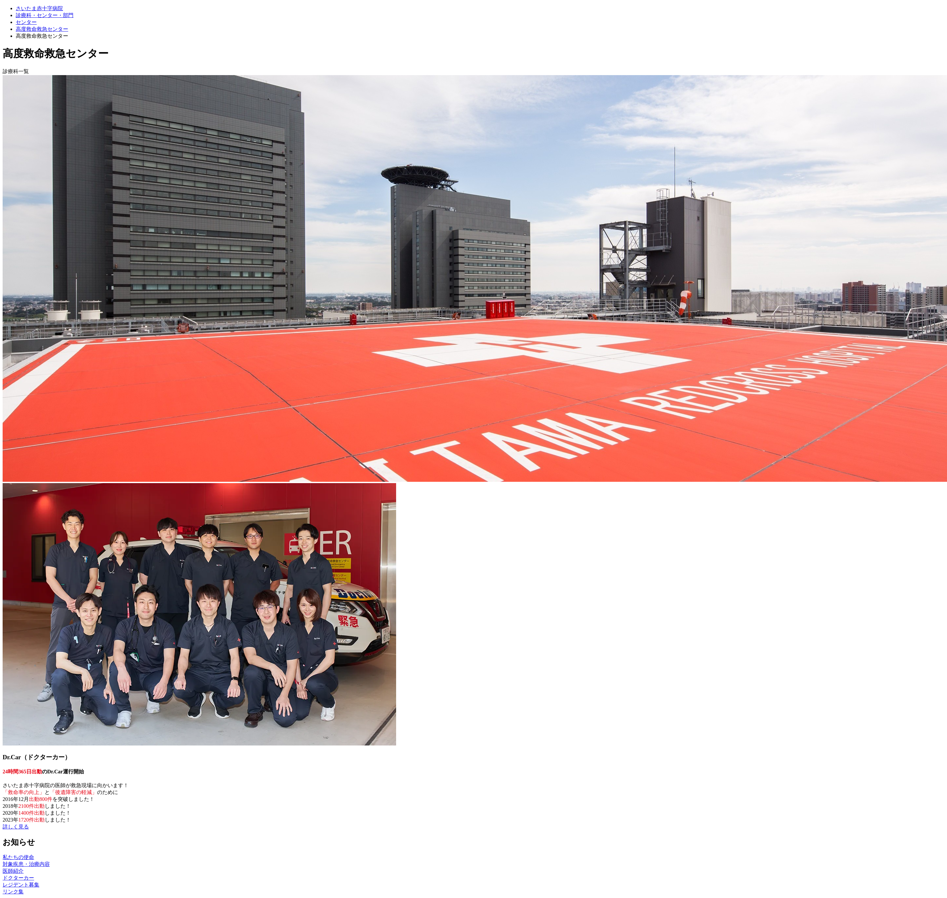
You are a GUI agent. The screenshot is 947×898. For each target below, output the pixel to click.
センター (26, 22)
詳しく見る (16, 826)
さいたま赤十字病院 (39, 8)
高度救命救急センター (42, 29)
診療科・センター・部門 (44, 15)
